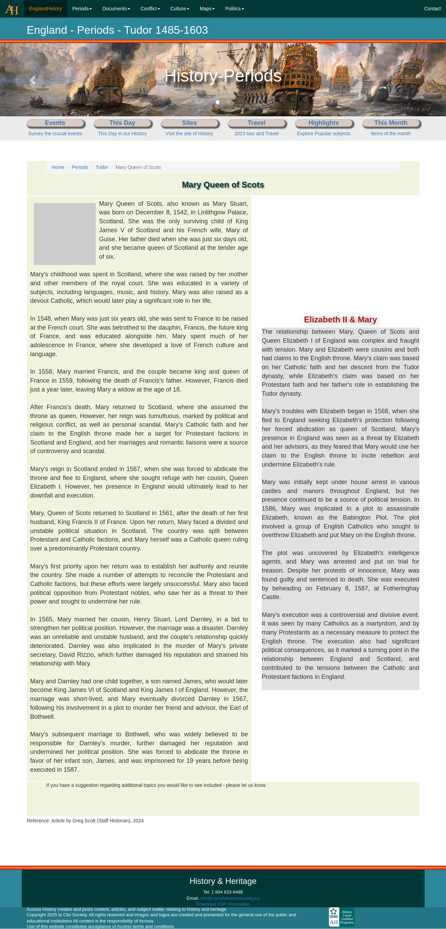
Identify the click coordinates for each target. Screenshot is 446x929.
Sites (189, 122)
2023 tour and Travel (257, 133)
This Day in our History (122, 133)
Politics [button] (234, 8)
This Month (390, 122)
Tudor (102, 167)
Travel (257, 122)
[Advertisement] (340, 239)
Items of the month (391, 133)
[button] (33, 79)
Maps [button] (207, 8)
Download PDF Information (223, 904)
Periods (80, 167)
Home (58, 167)
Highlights (324, 122)
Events (55, 122)
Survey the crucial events (55, 133)
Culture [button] (179, 8)
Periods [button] (82, 8)
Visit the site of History (189, 133)
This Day (122, 122)
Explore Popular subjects (324, 133)
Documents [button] (116, 8)
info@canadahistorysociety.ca (229, 898)
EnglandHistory (48, 8)
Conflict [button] (150, 8)
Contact (432, 8)
